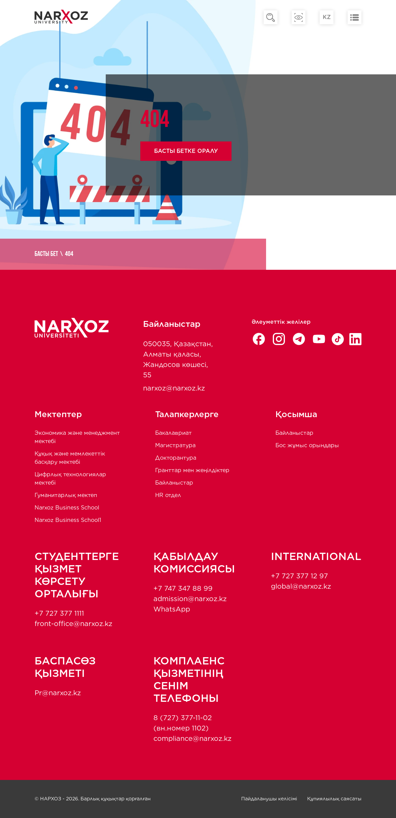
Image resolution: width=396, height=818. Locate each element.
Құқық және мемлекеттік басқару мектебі (70, 457)
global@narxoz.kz (301, 586)
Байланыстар (174, 482)
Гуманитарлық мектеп (66, 495)
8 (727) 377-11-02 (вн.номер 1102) (182, 723)
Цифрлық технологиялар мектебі (70, 478)
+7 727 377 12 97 (299, 576)
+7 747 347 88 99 (183, 588)
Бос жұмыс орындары (307, 445)
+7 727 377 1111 (59, 613)
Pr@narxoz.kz (58, 693)
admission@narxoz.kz (190, 599)
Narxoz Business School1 (68, 520)
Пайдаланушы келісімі (269, 798)
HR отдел (168, 495)
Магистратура (175, 445)
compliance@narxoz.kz (192, 738)
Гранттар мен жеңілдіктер (192, 470)
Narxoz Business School (67, 507)
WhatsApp (171, 609)
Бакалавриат (173, 433)
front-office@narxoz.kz (73, 623)
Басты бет (46, 254)
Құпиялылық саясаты (334, 798)
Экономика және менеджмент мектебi (77, 437)
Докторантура (175, 457)
